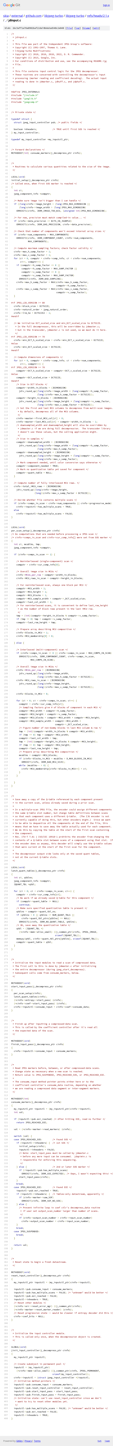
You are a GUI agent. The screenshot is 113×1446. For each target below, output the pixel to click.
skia (6, 16)
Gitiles (19, 1440)
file (69, 28)
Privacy (28, 1440)
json (107, 1440)
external (17, 16)
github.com (34, 16)
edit (96, 28)
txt (99, 1440)
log (78, 28)
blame (86, 28)
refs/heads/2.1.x (98, 16)
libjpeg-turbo (53, 16)
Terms (37, 1440)
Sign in (106, 5)
